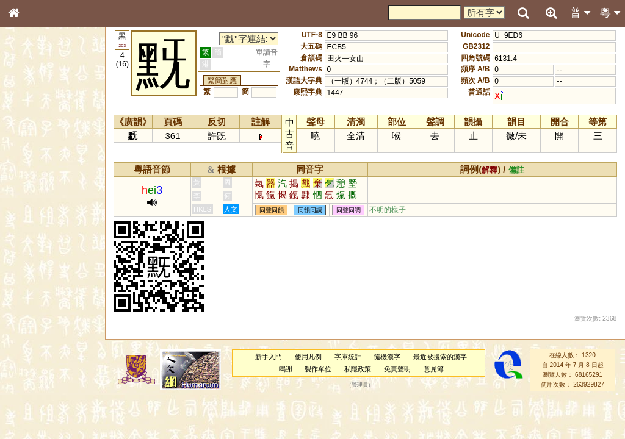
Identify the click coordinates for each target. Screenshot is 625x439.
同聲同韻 (271, 210)
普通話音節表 (37, 338)
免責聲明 (397, 369)
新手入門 (268, 356)
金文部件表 (33, 199)
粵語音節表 (33, 242)
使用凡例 (308, 356)
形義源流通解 (37, 210)
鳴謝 (285, 369)
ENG (53, 134)
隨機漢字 (387, 356)
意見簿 (434, 369)
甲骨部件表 (33, 186)
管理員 (360, 385)
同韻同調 (310, 210)
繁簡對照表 (33, 417)
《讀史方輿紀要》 (44, 394)
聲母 (24, 327)
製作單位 (318, 369)
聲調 (58, 327)
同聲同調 (348, 210)
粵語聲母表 (33, 254)
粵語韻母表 (33, 266)
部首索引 (30, 163)
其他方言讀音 (37, 350)
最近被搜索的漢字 (440, 356)
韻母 (41, 327)
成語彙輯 (30, 406)
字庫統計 (347, 356)
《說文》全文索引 (44, 383)
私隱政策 (357, 369)
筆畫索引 (30, 175)
